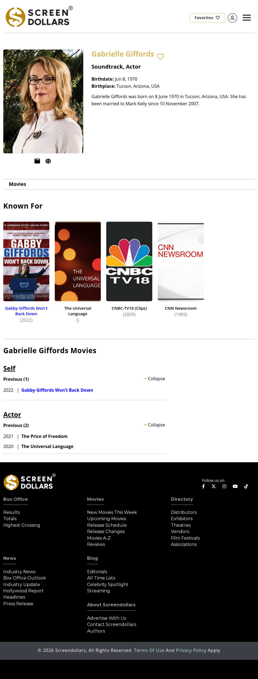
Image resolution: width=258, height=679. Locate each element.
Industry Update (21, 584)
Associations (184, 544)
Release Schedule (107, 525)
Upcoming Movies (106, 518)
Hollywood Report (23, 590)
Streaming (98, 590)
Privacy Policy (192, 650)
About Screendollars (111, 604)
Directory (182, 499)
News (9, 558)
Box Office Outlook (24, 578)
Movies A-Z (99, 538)
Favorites (207, 17)
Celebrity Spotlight (107, 584)
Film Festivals (185, 538)
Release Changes (106, 531)
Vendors (180, 531)
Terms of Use (150, 650)
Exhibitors (182, 518)
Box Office (15, 499)
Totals (9, 518)
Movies (17, 184)
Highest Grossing (21, 525)
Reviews (96, 544)
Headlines (14, 597)
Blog (92, 558)
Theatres (181, 525)
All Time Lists (101, 578)
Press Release (18, 603)
